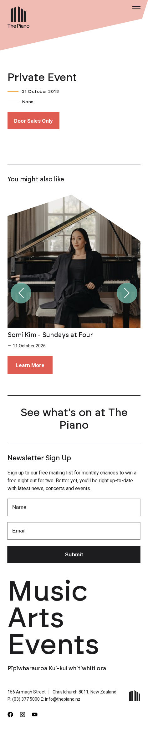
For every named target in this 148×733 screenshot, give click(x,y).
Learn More (30, 365)
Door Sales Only (33, 121)
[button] (21, 293)
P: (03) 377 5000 (24, 699)
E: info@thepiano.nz (60, 699)
